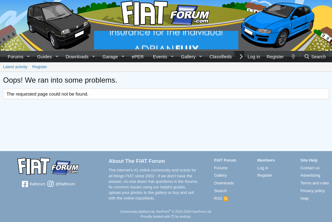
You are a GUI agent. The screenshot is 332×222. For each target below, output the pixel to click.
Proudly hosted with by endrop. (166, 216)
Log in (262, 168)
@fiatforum (61, 184)
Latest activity (15, 66)
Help (305, 198)
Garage (110, 56)
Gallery (188, 56)
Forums (15, 56)
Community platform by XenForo (166, 211)
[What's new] (293, 56)
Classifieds (220, 56)
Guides (44, 56)
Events (160, 56)
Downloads (77, 56)
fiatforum (33, 184)
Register (39, 66)
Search (220, 190)
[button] (28, 56)
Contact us (310, 168)
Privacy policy (313, 190)
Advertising (310, 175)
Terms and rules (315, 183)
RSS (221, 198)
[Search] (315, 56)
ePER (138, 56)
